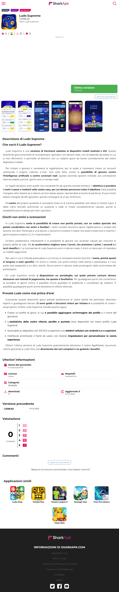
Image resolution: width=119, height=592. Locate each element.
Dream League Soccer (59, 502)
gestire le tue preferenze (59, 569)
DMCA (59, 580)
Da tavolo (24, 10)
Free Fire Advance (102, 502)
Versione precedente (106, 97)
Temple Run (38, 502)
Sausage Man (80, 502)
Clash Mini (60, 523)
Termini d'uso (59, 558)
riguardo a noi (59, 553)
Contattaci (59, 574)
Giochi (14, 10)
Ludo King (17, 502)
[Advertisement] (59, 60)
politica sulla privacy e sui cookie (59, 563)
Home (5, 10)
